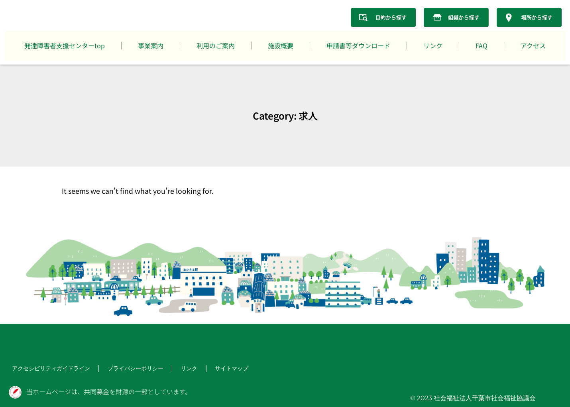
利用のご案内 (216, 45)
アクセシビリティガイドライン (45, 369)
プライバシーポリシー (121, 369)
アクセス (533, 45)
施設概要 (280, 45)
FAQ (481, 45)
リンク (432, 45)
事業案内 (150, 45)
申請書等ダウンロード (358, 45)
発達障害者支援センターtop (64, 45)
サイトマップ (210, 369)
